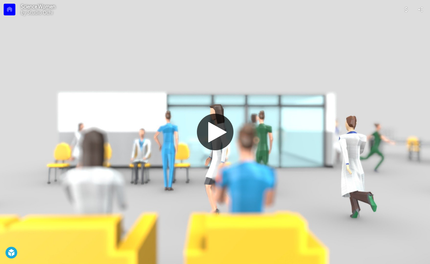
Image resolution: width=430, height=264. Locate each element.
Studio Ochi (40, 12)
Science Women (38, 6)
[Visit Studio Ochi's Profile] (9, 9)
